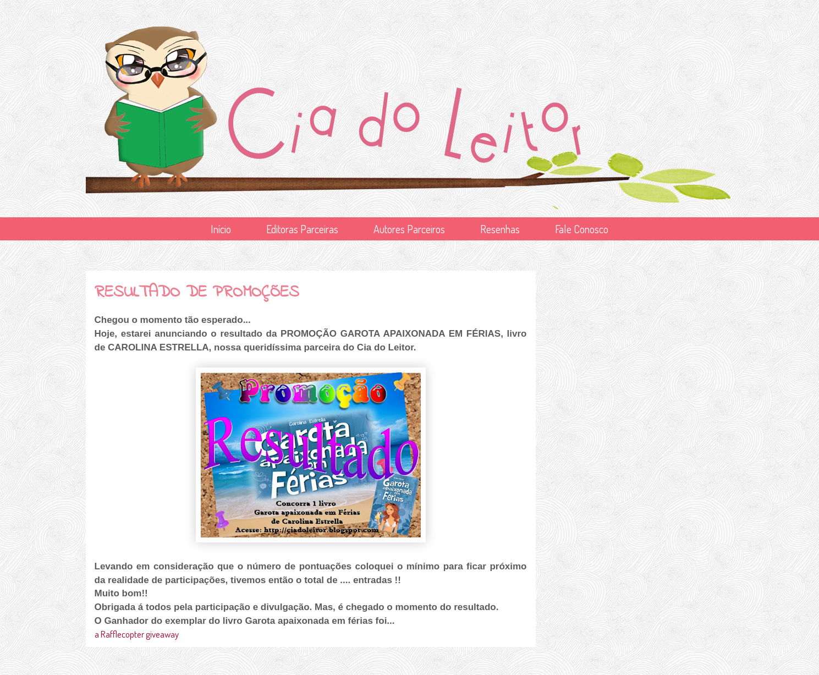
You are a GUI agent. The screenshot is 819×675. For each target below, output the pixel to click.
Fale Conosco (581, 229)
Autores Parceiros (409, 229)
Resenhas (500, 229)
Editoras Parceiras (302, 229)
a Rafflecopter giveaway (137, 634)
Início (221, 229)
